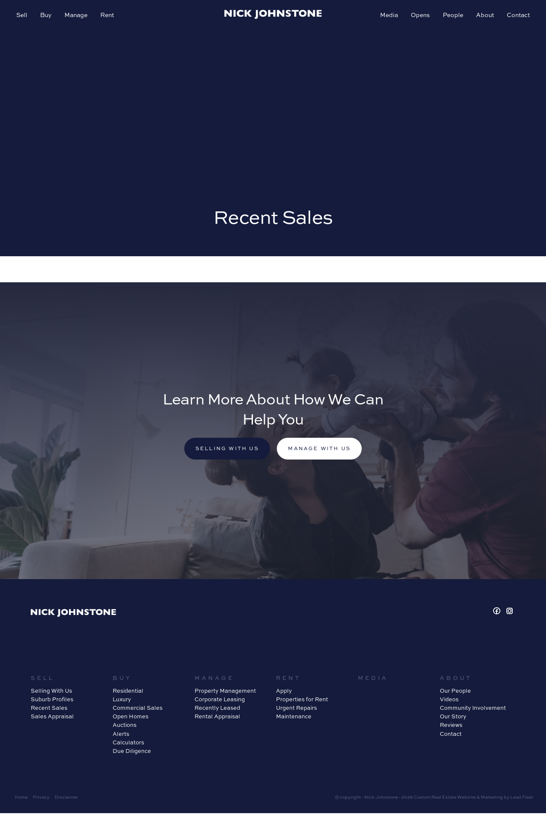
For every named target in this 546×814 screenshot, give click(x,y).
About (484, 16)
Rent (108, 16)
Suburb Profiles (52, 700)
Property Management (225, 691)
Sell (22, 16)
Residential (128, 691)
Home (21, 798)
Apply (284, 691)
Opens (419, 16)
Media (388, 16)
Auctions (124, 725)
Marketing (492, 798)
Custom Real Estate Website (445, 798)
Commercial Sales (138, 708)
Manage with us (321, 449)
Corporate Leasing (220, 700)
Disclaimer (66, 798)
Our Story (453, 717)
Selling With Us (51, 691)
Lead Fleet (521, 798)
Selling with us (225, 449)
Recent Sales (49, 708)
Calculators (128, 743)
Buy (46, 16)
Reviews (451, 725)
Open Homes (130, 717)
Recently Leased (217, 708)
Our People (455, 691)
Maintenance (293, 717)
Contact (517, 16)
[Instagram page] (509, 612)
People (452, 16)
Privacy (41, 798)
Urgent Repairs (296, 708)
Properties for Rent (302, 700)
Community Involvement (473, 708)
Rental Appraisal (217, 717)
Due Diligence (132, 751)
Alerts (121, 734)
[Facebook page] (498, 612)
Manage (76, 16)
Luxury (122, 700)
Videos (449, 700)
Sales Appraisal (52, 717)
